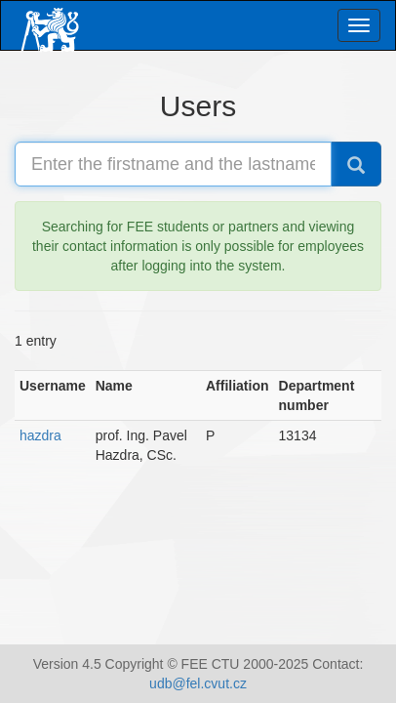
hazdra (40, 435)
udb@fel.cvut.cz (198, 683)
